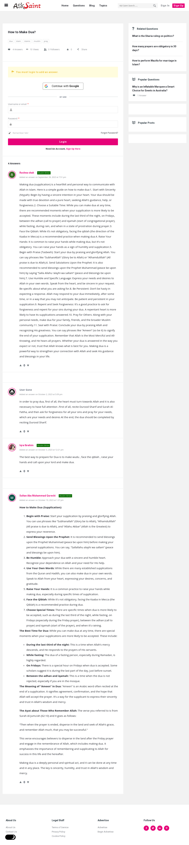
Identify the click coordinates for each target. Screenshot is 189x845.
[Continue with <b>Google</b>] (63, 79)
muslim (37, 34)
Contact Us (11, 824)
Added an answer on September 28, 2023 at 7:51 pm (42, 170)
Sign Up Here (73, 142)
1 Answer (139, 88)
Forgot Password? (109, 125)
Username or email (18, 97)
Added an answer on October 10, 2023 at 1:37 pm (41, 493)
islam (18, 34)
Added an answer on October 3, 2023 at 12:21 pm (41, 442)
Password (13, 111)
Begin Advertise (105, 824)
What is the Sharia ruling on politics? (153, 29)
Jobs (8, 829)
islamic (27, 34)
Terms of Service (60, 820)
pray (46, 34)
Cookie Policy (58, 829)
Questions (79, 5)
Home (64, 5)
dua (11, 34)
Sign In (165, 5)
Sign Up (178, 5)
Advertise (102, 820)
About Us (10, 820)
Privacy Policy (58, 824)
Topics (103, 5)
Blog (92, 5)
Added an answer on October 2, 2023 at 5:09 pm (40, 387)
